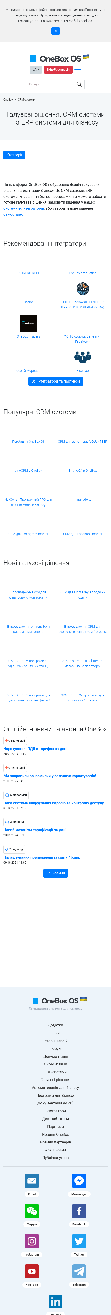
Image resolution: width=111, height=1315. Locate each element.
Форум (55, 1048)
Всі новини (55, 873)
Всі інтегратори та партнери (55, 381)
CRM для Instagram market (28, 534)
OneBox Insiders (28, 336)
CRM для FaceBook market (82, 534)
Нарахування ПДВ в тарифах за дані (35, 749)
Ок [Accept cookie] (56, 31)
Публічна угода (55, 1158)
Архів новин (55, 1150)
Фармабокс (82, 499)
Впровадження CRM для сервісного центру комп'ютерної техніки (83, 629)
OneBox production (83, 273)
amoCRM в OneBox (28, 470)
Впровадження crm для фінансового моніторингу (28, 594)
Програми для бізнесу (55, 1095)
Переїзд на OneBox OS (28, 441)
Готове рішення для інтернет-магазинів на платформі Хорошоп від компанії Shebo (83, 664)
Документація (55, 1056)
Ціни (56, 1033)
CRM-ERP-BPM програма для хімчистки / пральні (82, 697)
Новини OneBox (55, 1134)
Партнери (55, 1126)
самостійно (13, 214)
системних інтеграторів (23, 208)
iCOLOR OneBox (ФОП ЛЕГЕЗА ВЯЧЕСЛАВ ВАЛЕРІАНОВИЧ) (82, 304)
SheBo (28, 302)
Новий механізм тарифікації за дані (34, 830)
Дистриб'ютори (55, 1119)
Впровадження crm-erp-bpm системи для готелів (28, 629)
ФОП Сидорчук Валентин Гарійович (82, 338)
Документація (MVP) (55, 1103)
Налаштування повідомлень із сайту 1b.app (41, 857)
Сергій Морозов (28, 371)
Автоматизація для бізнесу (55, 1087)
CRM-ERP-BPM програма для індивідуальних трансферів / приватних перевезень (28, 698)
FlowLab (83, 371)
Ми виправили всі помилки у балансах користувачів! (49, 776)
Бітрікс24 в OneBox (82, 470)
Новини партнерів (55, 1142)
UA (35, 69)
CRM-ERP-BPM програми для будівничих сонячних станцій (28, 663)
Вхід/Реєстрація (58, 69)
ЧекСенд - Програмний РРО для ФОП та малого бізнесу (28, 502)
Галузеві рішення (55, 1080)
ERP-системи (56, 1072)
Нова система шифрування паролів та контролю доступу (53, 803)
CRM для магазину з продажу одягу (82, 594)
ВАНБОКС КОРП (28, 273)
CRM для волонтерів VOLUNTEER (82, 441)
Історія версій (55, 1041)
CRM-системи (55, 1064)
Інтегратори (55, 1111)
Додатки (55, 1025)
